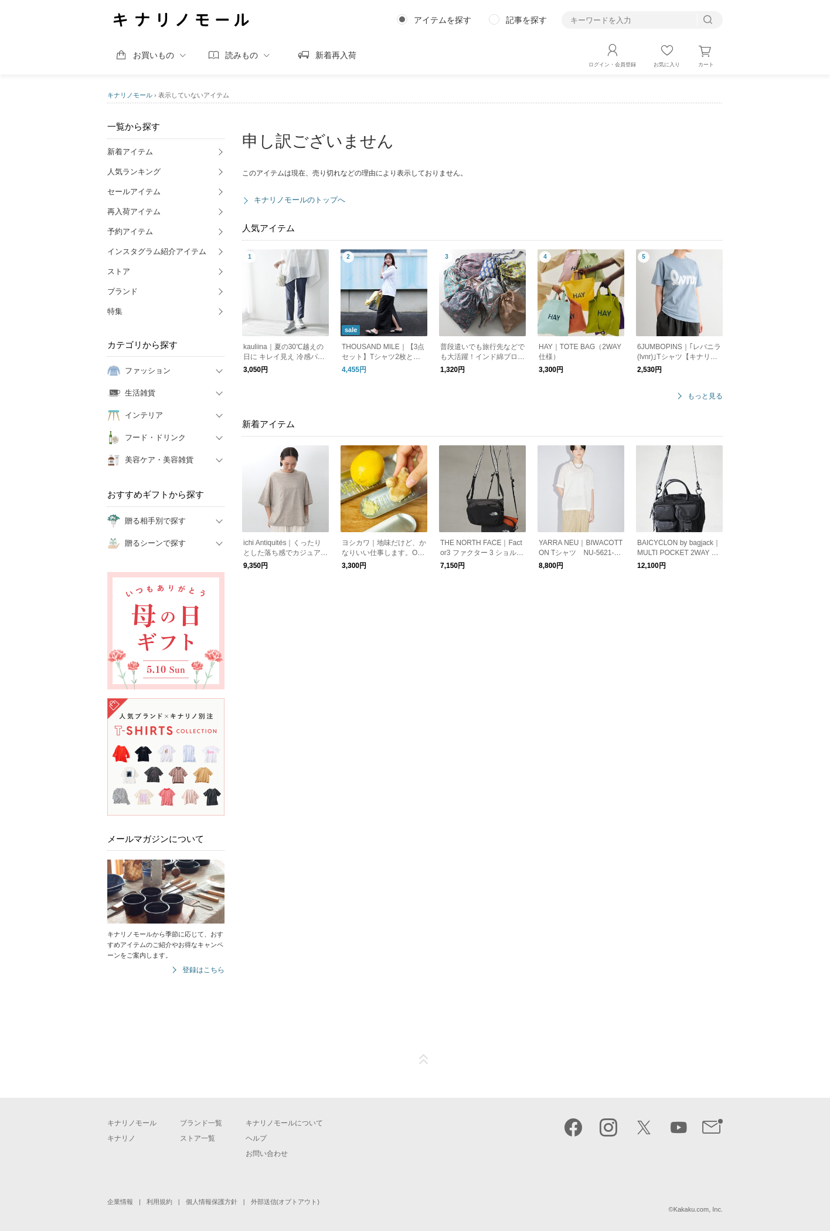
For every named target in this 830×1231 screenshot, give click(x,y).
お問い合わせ (267, 1153)
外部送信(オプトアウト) (285, 1201)
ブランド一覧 (201, 1123)
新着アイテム (130, 151)
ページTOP (424, 1059)
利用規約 (159, 1201)
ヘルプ (256, 1138)
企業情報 (120, 1201)
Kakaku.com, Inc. (698, 1209)
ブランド (122, 291)
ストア (118, 271)
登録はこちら (203, 970)
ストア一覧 (197, 1138)
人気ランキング (134, 171)
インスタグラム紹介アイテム (156, 251)
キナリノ (121, 1138)
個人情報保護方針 (211, 1201)
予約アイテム (130, 231)
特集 (115, 311)
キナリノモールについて (284, 1123)
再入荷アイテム (134, 211)
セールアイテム (134, 191)
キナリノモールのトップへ (299, 199)
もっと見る (705, 396)
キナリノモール (129, 95)
